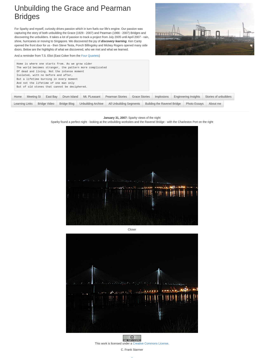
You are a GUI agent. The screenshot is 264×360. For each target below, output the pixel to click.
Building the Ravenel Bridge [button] (163, 103)
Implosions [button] (162, 96)
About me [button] (215, 103)
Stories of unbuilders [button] (218, 96)
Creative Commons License (150, 343)
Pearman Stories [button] (116, 96)
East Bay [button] (51, 96)
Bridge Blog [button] (66, 103)
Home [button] (18, 96)
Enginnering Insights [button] (187, 96)
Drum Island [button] (70, 96)
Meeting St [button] (34, 96)
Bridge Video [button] (46, 103)
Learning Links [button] (23, 103)
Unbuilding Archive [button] (91, 103)
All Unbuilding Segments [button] (124, 103)
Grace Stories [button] (141, 96)
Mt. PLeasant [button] (91, 96)
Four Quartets (90, 55)
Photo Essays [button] (195, 103)
